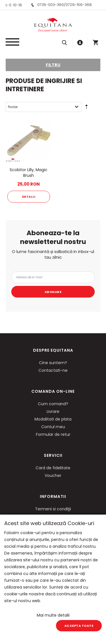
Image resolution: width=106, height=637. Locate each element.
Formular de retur (53, 434)
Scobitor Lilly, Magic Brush (28, 172)
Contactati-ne (53, 370)
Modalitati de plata (53, 419)
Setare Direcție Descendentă (86, 108)
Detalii (29, 196)
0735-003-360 (50, 4)
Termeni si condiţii (53, 509)
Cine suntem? (53, 363)
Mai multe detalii (53, 615)
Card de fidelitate (53, 468)
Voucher (53, 475)
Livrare (53, 411)
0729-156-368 (79, 4)
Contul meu (53, 427)
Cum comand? (53, 404)
